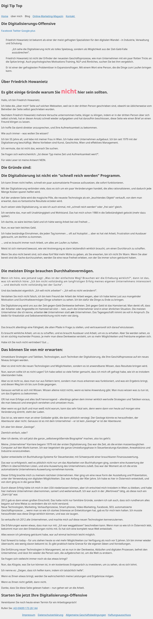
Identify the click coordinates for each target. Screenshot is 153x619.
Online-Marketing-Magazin (48, 16)
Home (4, 16)
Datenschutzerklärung (50, 615)
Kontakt (70, 16)
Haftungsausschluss (119, 615)
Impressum (28, 615)
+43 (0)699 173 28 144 (25, 608)
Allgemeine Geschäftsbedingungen (86, 615)
